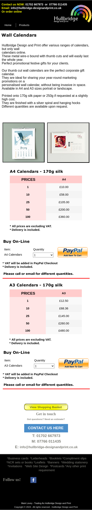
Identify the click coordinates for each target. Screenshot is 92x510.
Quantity (38, 249)
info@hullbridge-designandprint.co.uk (36, 8)
